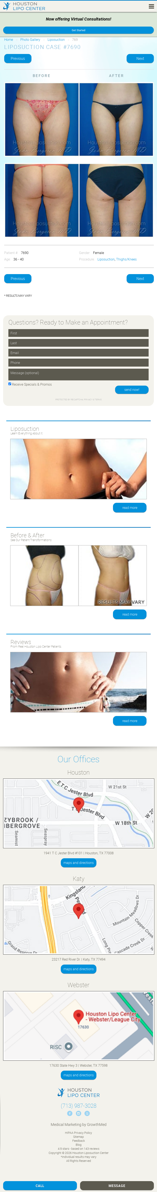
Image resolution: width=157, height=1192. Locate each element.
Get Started (78, 30)
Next (140, 58)
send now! (131, 389)
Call (40, 1185)
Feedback (78, 1141)
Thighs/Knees (126, 259)
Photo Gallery (30, 39)
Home (8, 39)
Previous (18, 58)
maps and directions (79, 862)
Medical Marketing (66, 1124)
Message (117, 1185)
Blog (79, 1145)
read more (129, 507)
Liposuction (56, 39)
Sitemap (78, 1137)
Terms (98, 399)
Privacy (88, 399)
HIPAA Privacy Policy (78, 1133)
